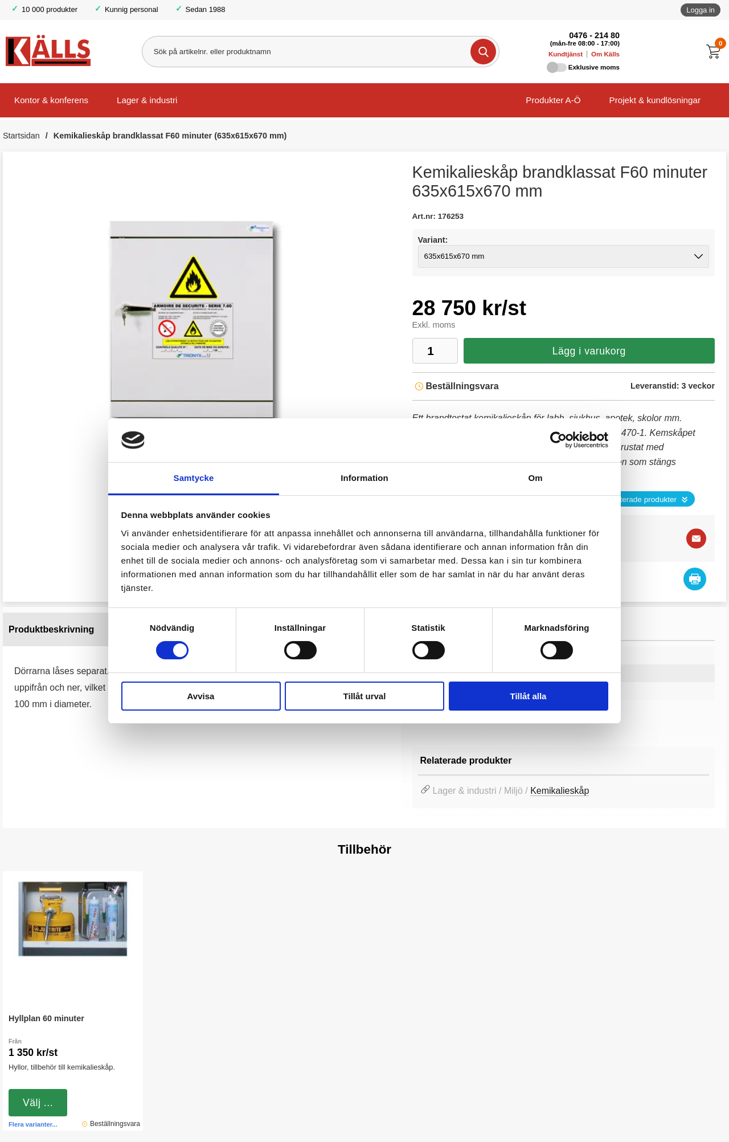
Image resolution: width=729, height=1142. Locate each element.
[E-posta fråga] (696, 539)
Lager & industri (147, 100)
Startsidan (21, 135)
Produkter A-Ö (553, 100)
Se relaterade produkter (636, 499)
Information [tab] (364, 478)
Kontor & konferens (51, 100)
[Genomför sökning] (483, 51)
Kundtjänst (565, 54)
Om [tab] (535, 478)
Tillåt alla (528, 696)
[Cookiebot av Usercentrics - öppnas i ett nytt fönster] (558, 439)
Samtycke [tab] (194, 478)
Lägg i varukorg (589, 351)
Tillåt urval (364, 696)
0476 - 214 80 (594, 35)
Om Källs (605, 54)
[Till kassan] (716, 51)
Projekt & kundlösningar (655, 100)
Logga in (700, 10)
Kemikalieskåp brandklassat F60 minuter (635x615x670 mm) (170, 135)
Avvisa (201, 696)
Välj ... (38, 1102)
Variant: (433, 239)
